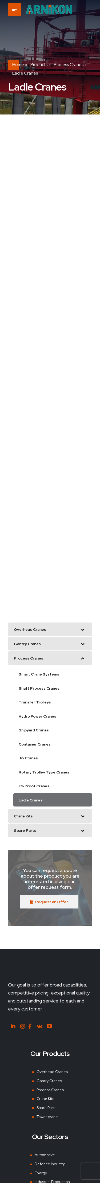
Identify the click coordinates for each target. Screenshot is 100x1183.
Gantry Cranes (49, 1080)
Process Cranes (68, 64)
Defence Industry (50, 1163)
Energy (41, 1172)
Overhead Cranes (52, 1071)
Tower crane (47, 1116)
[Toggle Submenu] (82, 629)
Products (38, 64)
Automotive (45, 1154)
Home (18, 64)
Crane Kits (45, 1098)
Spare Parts (46, 1107)
